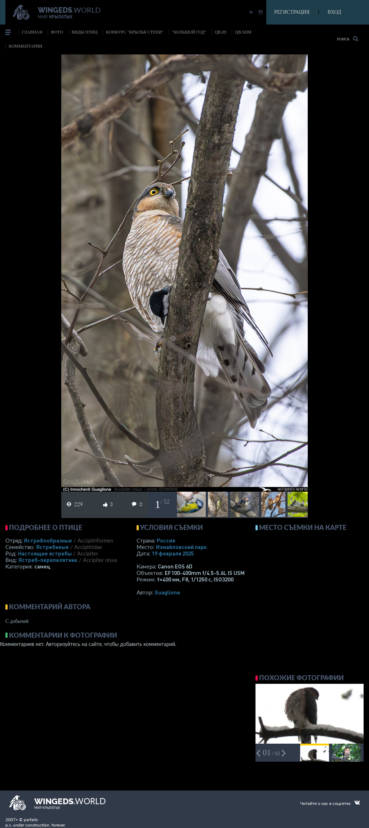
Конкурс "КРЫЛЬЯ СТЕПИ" (134, 32)
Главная (32, 32)
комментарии (25, 46)
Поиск (347, 38)
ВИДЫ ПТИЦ (85, 32)
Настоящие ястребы (45, 553)
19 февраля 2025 (173, 553)
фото (57, 32)
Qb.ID (220, 32)
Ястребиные (52, 547)
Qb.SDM (243, 32)
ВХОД (334, 12)
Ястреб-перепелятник (47, 560)
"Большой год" (189, 32)
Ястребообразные (48, 540)
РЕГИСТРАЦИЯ (292, 12)
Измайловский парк (181, 547)
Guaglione (167, 592)
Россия (166, 540)
